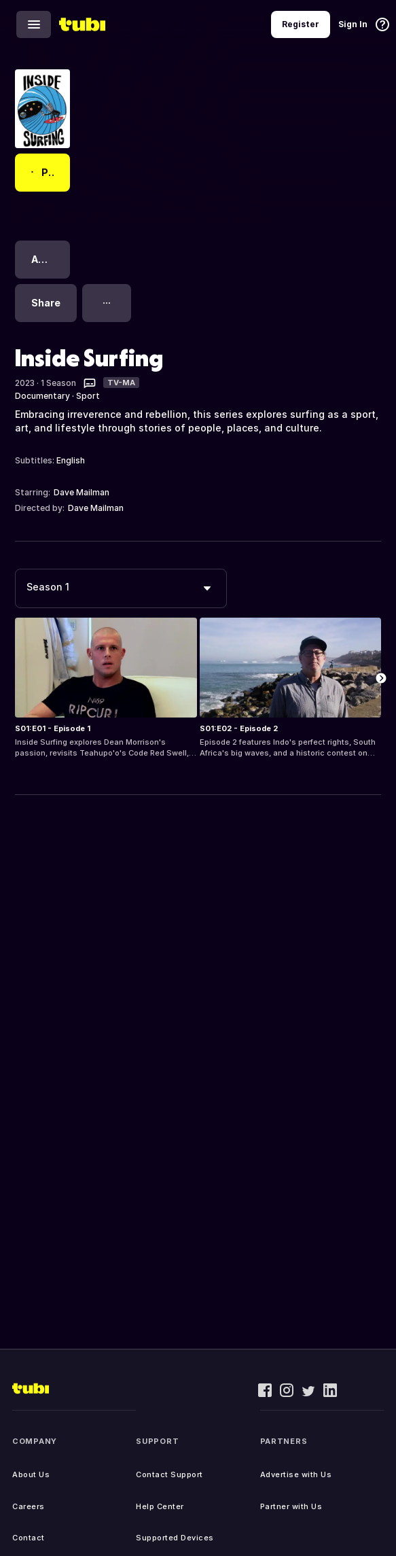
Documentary (42, 396)
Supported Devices (175, 1537)
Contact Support (169, 1474)
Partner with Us (291, 1506)
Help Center (160, 1506)
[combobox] (121, 588)
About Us (31, 1474)
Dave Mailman (81, 492)
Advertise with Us (296, 1474)
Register (300, 24)
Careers (28, 1506)
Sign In (352, 24)
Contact (28, 1537)
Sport (88, 396)
